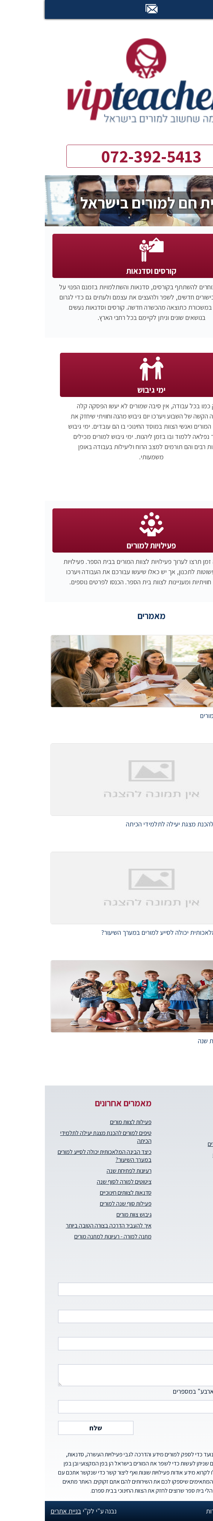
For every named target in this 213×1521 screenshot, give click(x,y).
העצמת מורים (198, 1177)
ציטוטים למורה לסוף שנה (79, 1182)
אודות (207, 1133)
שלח (50, 1428)
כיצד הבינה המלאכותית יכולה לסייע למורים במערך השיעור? (60, 1156)
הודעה (110, 1368)
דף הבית (203, 1122)
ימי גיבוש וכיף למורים (190, 1155)
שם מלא (110, 1282)
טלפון (110, 1310)
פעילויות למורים (106, 545)
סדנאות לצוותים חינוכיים (81, 1193)
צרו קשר (204, 1199)
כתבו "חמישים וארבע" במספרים (110, 1400)
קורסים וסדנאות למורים (188, 1144)
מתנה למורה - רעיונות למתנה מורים (68, 1236)
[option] (106, 200)
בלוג (208, 1188)
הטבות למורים (197, 1166)
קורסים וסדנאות (106, 271)
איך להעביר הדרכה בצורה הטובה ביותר (64, 1225)
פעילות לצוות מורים (86, 1122)
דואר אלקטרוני (110, 1337)
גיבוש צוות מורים (89, 1214)
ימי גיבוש (106, 389)
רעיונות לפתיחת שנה (84, 1171)
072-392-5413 (106, 156)
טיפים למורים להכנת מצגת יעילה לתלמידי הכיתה (61, 1137)
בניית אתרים (21, 1511)
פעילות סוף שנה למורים (81, 1204)
